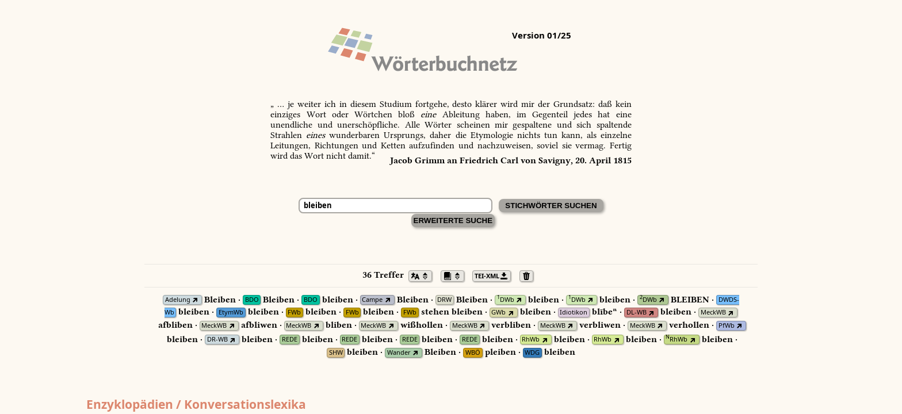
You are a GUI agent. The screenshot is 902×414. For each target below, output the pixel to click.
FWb (294, 312)
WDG (532, 352)
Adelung (177, 300)
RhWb (531, 339)
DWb (505, 300)
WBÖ (472, 352)
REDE (289, 339)
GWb (498, 312)
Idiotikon (573, 312)
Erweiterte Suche (453, 220)
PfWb (726, 325)
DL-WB (636, 312)
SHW (336, 352)
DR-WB (217, 339)
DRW (444, 300)
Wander (399, 352)
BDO (252, 300)
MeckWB (713, 312)
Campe (372, 300)
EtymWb (231, 312)
